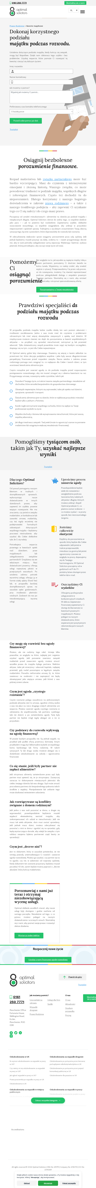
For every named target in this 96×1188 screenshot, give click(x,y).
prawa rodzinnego (57, 203)
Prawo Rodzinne (37, 1014)
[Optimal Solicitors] (18, 11)
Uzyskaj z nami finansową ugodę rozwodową (48, 959)
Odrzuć (27, 1183)
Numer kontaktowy (18, 77)
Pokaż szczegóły (69, 1183)
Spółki (50, 1004)
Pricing (68, 1015)
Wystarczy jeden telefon (28, 935)
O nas (67, 1000)
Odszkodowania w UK (18, 1084)
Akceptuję (48, 1183)
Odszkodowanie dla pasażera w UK (63, 1075)
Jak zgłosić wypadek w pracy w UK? (23, 1075)
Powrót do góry (72, 977)
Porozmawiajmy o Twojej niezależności (57, 289)
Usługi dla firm (53, 1000)
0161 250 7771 (19, 2)
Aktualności (70, 1004)
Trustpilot (14, 129)
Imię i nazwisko (16, 66)
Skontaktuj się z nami (75, 3)
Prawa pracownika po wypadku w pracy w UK (27, 1080)
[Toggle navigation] (82, 11)
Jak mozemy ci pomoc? (20, 88)
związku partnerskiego (57, 179)
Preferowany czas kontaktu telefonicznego (28, 106)
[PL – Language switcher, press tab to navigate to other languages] (74, 10)
